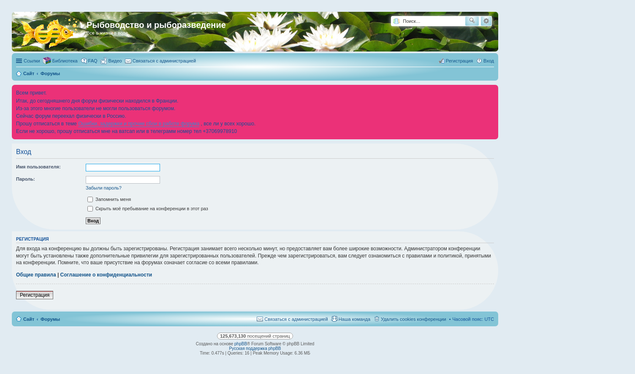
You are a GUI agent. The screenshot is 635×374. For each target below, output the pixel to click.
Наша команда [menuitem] (354, 319)
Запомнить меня (109, 199)
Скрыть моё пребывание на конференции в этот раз (147, 208)
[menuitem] (111, 61)
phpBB (240, 343)
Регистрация (34, 295)
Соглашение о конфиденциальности (106, 275)
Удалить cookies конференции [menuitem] (413, 319)
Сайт (28, 319)
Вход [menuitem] (488, 60)
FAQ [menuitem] (93, 60)
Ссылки (32, 60)
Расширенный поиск (486, 21)
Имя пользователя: (38, 166)
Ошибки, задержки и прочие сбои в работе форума (138, 124)
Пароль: (25, 179)
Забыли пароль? (104, 187)
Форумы (50, 319)
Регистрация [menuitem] (459, 60)
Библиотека (65, 60)
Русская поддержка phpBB (255, 348)
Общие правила (36, 275)
